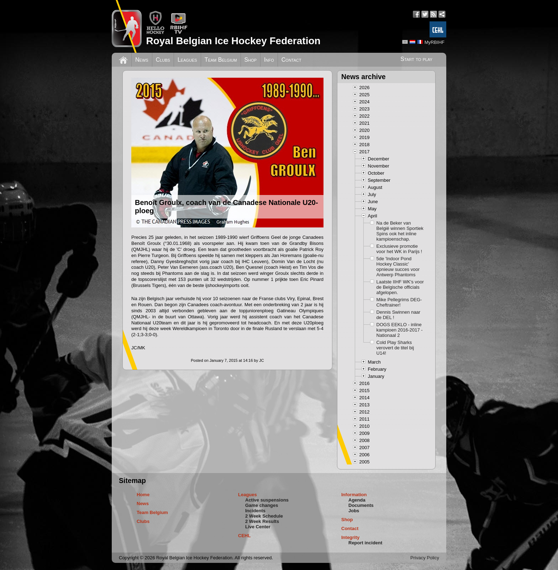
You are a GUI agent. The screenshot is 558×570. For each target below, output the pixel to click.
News (141, 60)
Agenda (356, 500)
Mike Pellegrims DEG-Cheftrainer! (399, 302)
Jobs (353, 510)
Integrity (350, 537)
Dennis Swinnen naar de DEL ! (399, 314)
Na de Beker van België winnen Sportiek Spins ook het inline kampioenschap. (400, 231)
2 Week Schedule (264, 516)
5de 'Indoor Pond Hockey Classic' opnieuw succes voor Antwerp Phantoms (398, 266)
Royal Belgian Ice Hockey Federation (233, 40)
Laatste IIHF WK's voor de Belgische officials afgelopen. (400, 287)
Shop (250, 60)
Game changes (261, 505)
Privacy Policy (424, 557)
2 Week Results (262, 521)
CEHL (244, 535)
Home (143, 494)
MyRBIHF (434, 42)
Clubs (163, 60)
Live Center (257, 526)
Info (269, 60)
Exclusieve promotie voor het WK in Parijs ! (399, 248)
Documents (361, 505)
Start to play (416, 59)
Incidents (255, 510)
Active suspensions (267, 500)
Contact (291, 60)
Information (354, 494)
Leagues (187, 60)
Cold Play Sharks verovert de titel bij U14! (395, 348)
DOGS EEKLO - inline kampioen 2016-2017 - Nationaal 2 (400, 330)
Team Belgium (221, 60)
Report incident (365, 542)
